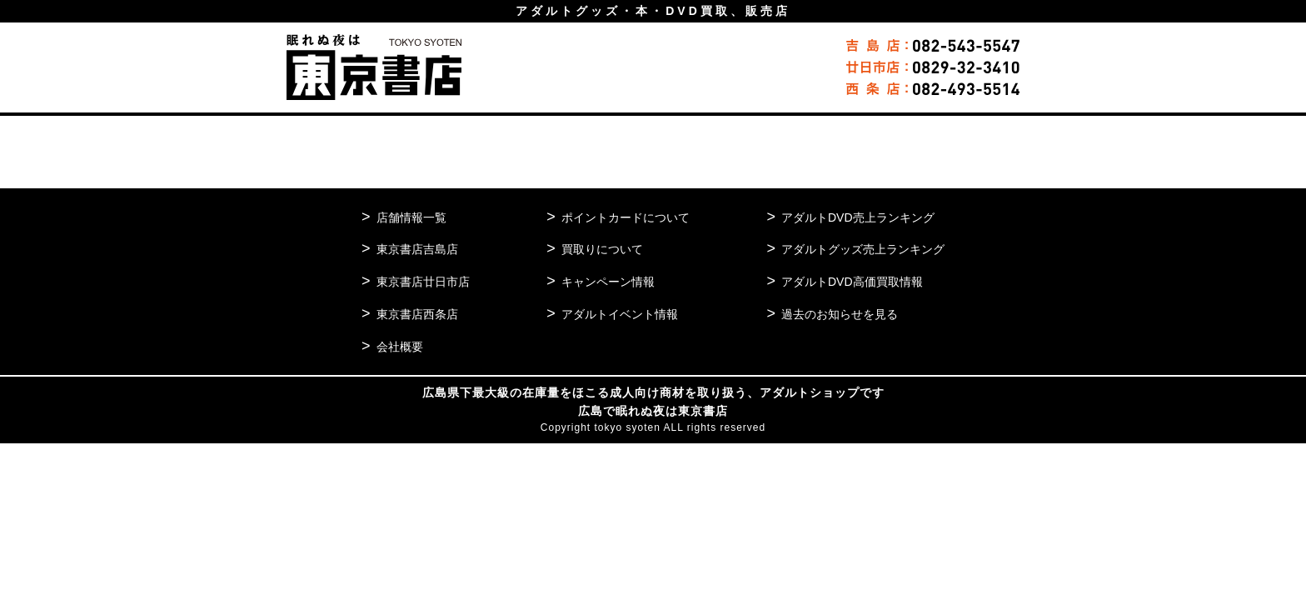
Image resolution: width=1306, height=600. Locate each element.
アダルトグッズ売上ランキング (857, 249)
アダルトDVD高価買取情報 (845, 281)
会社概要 (401, 346)
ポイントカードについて (622, 217)
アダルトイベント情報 (616, 314)
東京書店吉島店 (420, 249)
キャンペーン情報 (604, 281)
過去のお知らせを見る (832, 314)
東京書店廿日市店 (426, 281)
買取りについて (597, 249)
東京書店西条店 (420, 314)
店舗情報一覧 (413, 217)
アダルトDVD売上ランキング (852, 217)
